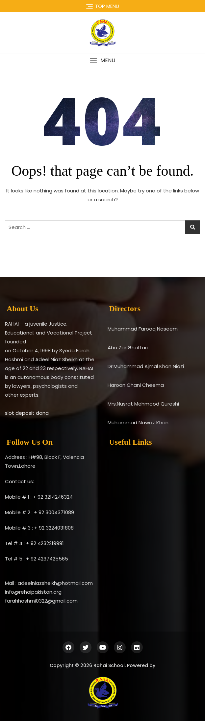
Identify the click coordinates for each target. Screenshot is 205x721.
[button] (102, 60)
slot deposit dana (27, 413)
